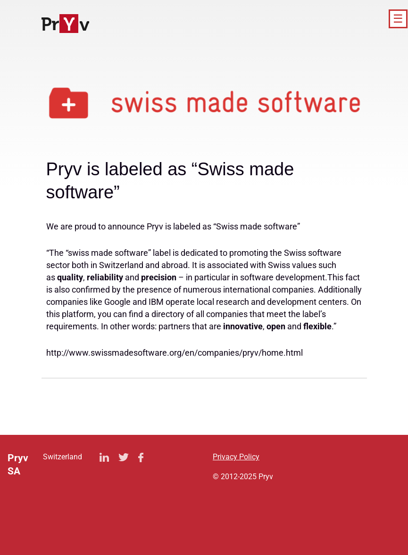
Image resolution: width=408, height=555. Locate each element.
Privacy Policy (236, 456)
